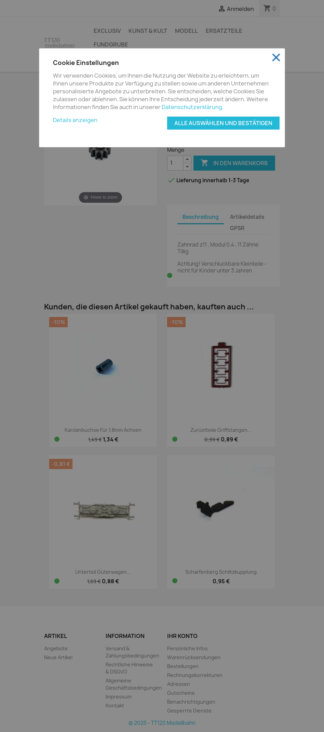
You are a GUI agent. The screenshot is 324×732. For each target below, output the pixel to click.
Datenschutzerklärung (192, 107)
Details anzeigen (75, 120)
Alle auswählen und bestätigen (223, 123)
